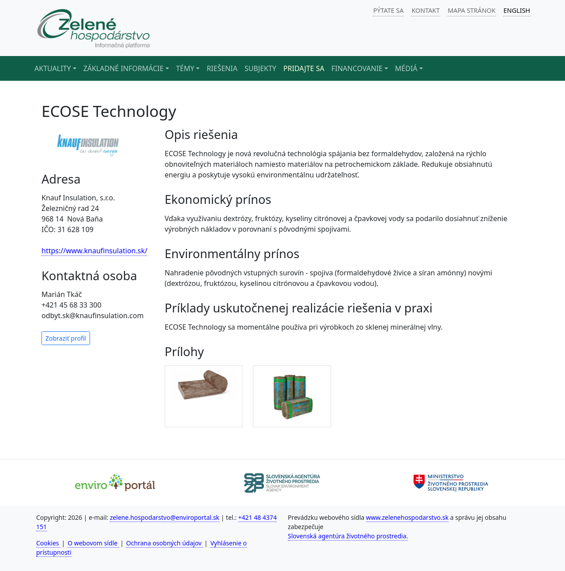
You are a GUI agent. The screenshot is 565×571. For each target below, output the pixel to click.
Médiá (406, 68)
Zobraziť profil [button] (65, 338)
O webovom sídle (93, 543)
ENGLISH (517, 10)
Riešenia (222, 68)
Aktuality (52, 68)
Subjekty (260, 68)
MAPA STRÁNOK (471, 10)
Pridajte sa (303, 68)
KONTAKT (425, 10)
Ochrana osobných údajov (164, 543)
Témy (185, 68)
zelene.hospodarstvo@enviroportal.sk (164, 517)
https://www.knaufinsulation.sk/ (94, 250)
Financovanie (357, 68)
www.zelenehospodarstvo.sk (407, 517)
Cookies (48, 543)
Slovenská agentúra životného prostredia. (348, 536)
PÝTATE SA (388, 10)
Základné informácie (123, 68)
